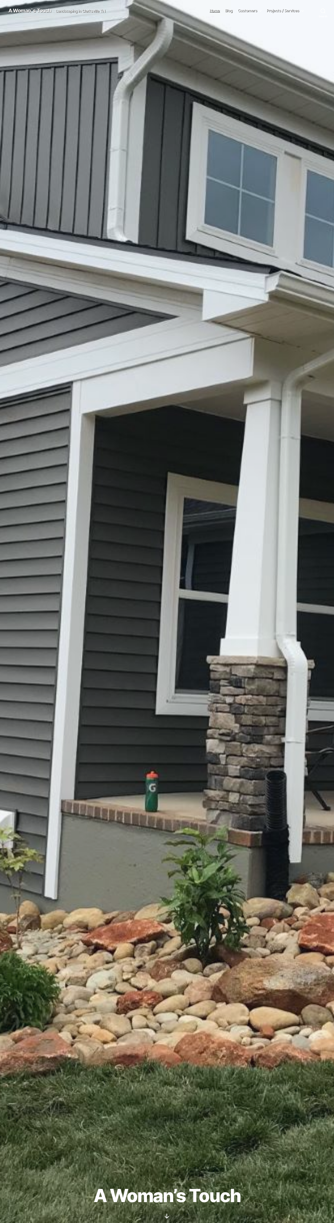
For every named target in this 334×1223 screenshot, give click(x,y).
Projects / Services (283, 10)
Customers (247, 10)
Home (215, 10)
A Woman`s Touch (30, 10)
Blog (229, 10)
